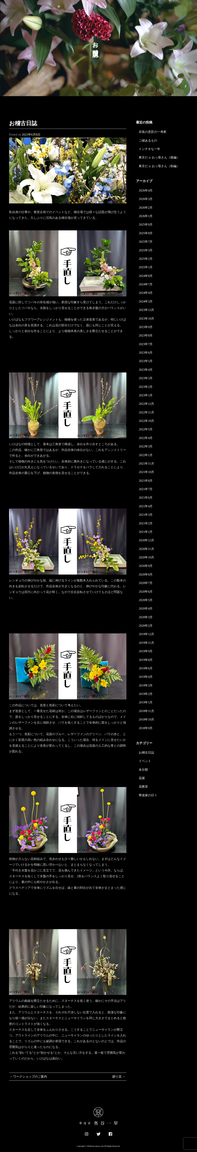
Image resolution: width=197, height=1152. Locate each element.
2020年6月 (146, 591)
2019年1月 (146, 702)
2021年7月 (146, 489)
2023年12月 (146, 310)
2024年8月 (146, 275)
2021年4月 (146, 506)
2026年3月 (146, 199)
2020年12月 (146, 540)
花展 (142, 778)
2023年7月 (146, 344)
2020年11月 (146, 549)
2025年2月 (146, 258)
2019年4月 (146, 676)
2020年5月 (146, 600)
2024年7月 (146, 284)
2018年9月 (146, 728)
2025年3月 (146, 250)
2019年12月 (146, 634)
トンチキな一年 (149, 149)
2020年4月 (146, 608)
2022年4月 (146, 438)
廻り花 (117, 1076)
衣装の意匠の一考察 (152, 131)
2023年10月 (146, 318)
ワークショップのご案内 (30, 1076)
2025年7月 (146, 241)
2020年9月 (146, 565)
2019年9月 (146, 651)
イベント (145, 761)
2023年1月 (146, 395)
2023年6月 (146, 352)
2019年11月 (146, 642)
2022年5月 (146, 429)
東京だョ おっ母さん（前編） (159, 166)
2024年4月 (146, 292)
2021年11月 (146, 463)
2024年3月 (146, 301)
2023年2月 (146, 386)
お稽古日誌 (146, 752)
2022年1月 (146, 455)
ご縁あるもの (148, 140)
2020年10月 (146, 557)
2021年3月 (146, 514)
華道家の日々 (148, 795)
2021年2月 (146, 523)
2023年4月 (146, 369)
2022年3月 (146, 446)
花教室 (143, 786)
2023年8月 (146, 335)
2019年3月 (146, 685)
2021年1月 (146, 531)
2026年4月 (146, 190)
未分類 (143, 769)
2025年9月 (146, 224)
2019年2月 (146, 694)
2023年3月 (146, 378)
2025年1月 (146, 267)
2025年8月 (146, 233)
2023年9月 (146, 327)
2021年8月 (146, 480)
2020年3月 (146, 617)
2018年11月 (146, 711)
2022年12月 (146, 403)
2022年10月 (146, 420)
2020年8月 (146, 574)
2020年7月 (146, 583)
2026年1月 (146, 216)
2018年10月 (146, 719)
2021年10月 (146, 472)
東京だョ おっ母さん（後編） (159, 157)
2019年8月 (146, 659)
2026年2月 (146, 207)
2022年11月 (146, 412)
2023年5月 (146, 361)
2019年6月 (146, 668)
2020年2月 (146, 625)
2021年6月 (146, 497)
